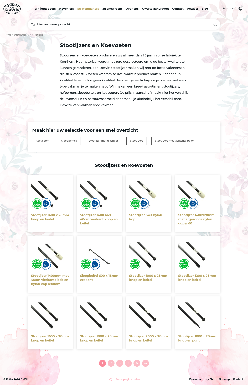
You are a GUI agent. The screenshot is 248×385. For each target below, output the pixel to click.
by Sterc (211, 379)
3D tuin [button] (230, 9)
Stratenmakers (88, 8)
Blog (205, 8)
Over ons (132, 8)
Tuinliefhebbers (44, 8)
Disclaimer (196, 379)
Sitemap (224, 379)
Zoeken (215, 24)
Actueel (192, 8)
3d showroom (112, 8)
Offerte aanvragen (155, 8)
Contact (178, 8)
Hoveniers (66, 8)
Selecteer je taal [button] (240, 8)
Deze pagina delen (128, 379)
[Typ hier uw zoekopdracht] (124, 24)
